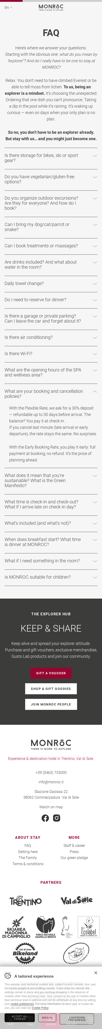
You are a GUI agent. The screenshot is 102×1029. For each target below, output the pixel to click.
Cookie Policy (40, 1007)
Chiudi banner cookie (95, 972)
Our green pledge (74, 857)
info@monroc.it (51, 781)
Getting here (28, 851)
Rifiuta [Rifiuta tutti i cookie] (47, 1018)
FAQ (27, 845)
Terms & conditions (27, 863)
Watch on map (51, 806)
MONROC (51, 7)
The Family (28, 857)
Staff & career (74, 845)
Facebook (45, 818)
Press (74, 851)
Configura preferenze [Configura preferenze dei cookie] (77, 1018)
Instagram (56, 818)
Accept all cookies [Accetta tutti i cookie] (20, 1017)
